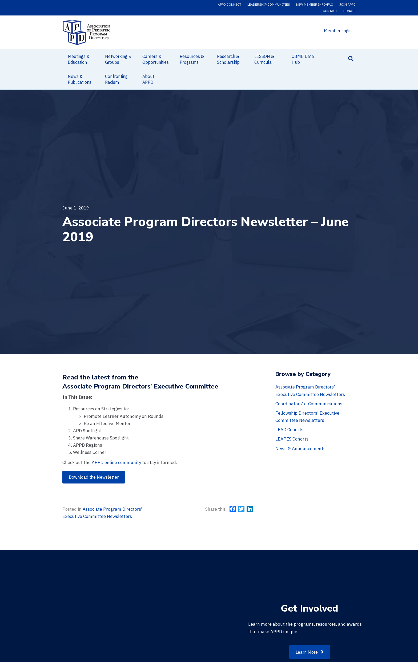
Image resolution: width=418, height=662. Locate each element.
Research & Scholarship (228, 59)
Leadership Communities (268, 4)
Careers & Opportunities (155, 59)
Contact (330, 11)
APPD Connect (229, 4)
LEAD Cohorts (289, 430)
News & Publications (79, 79)
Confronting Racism (116, 79)
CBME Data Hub (303, 59)
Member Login (338, 30)
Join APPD (347, 4)
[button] (93, 477)
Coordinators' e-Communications (308, 404)
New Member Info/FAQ (314, 4)
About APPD (148, 79)
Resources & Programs (192, 59)
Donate (349, 11)
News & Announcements (300, 448)
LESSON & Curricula (264, 59)
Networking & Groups (118, 59)
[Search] (351, 59)
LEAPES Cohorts (291, 439)
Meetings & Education (79, 59)
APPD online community (116, 462)
